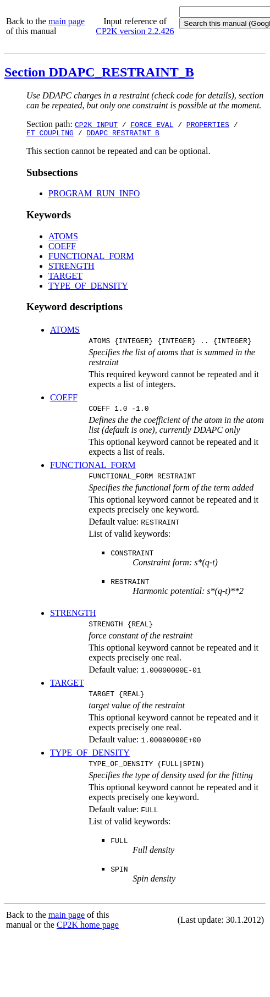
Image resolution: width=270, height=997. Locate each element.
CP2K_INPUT (96, 124)
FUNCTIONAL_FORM (91, 257)
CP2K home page (88, 936)
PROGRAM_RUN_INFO (94, 195)
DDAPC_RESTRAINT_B (122, 134)
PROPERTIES (207, 124)
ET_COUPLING (50, 134)
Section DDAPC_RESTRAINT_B (99, 72)
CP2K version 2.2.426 (135, 31)
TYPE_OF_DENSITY (88, 287)
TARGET (65, 277)
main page (66, 21)
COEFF (62, 247)
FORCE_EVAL (151, 124)
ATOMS (63, 238)
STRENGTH (71, 267)
